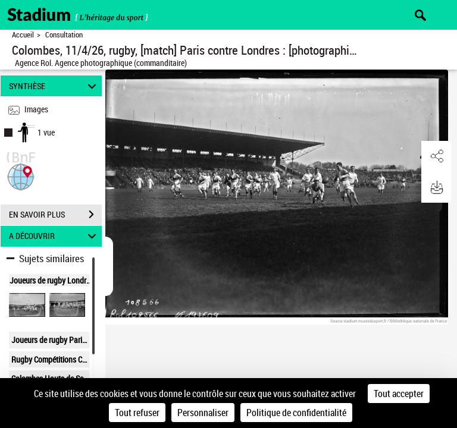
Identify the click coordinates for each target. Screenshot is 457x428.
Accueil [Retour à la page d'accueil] (23, 35)
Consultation (64, 35)
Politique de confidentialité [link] (296, 412)
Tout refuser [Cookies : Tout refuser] (137, 412)
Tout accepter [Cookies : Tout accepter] (399, 393)
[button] (21, 175)
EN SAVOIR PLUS (55, 214)
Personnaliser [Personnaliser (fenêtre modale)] (202, 412)
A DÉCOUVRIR (54, 236)
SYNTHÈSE (54, 85)
